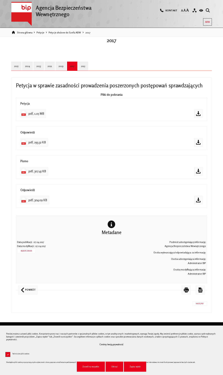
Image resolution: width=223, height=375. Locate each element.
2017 (87, 32)
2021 (50, 66)
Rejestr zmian (26, 251)
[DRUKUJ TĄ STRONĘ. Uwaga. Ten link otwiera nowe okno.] (186, 290)
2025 (16, 66)
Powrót (27, 288)
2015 (83, 66)
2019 (61, 66)
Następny (198, 303)
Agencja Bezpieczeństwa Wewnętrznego (51, 9)
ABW (206, 20)
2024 (27, 66)
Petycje (40, 32)
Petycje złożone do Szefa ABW (65, 32)
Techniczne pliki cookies (20, 353)
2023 (38, 66)
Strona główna (24, 32)
